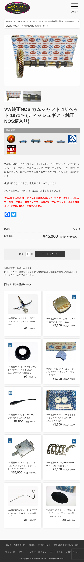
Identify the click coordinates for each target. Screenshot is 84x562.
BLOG (31, 545)
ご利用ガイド (44, 545)
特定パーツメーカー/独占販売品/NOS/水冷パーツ (54, 21)
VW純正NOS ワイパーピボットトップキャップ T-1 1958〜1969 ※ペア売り (61, 417)
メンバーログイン (38, 552)
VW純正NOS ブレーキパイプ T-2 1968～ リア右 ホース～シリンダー (22, 513)
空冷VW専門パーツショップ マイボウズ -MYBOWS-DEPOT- (21, 8)
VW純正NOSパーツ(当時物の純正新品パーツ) (25, 26)
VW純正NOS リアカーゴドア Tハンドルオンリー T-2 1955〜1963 (22, 321)
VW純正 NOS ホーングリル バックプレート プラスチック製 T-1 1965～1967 (60, 513)
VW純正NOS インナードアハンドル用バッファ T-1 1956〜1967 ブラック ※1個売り (22, 369)
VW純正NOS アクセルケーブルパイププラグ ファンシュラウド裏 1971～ (61, 372)
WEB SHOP (22, 21)
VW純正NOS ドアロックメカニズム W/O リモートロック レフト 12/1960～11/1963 (22, 465)
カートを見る (56, 552)
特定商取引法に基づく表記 (66, 545)
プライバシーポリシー (15, 552)
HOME (9, 21)
